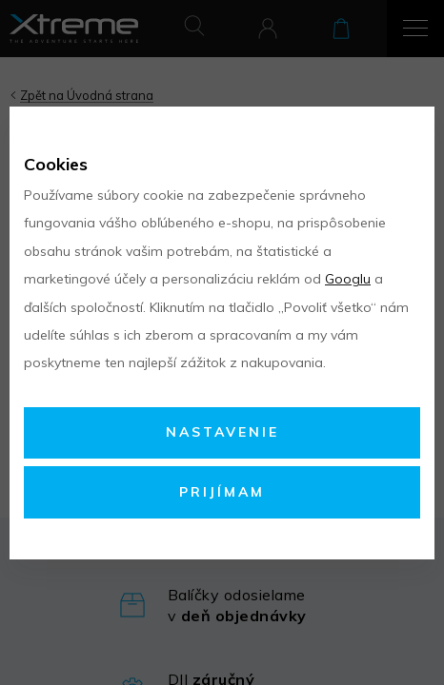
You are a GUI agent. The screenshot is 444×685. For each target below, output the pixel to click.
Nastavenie (222, 431)
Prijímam (222, 491)
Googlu (348, 278)
